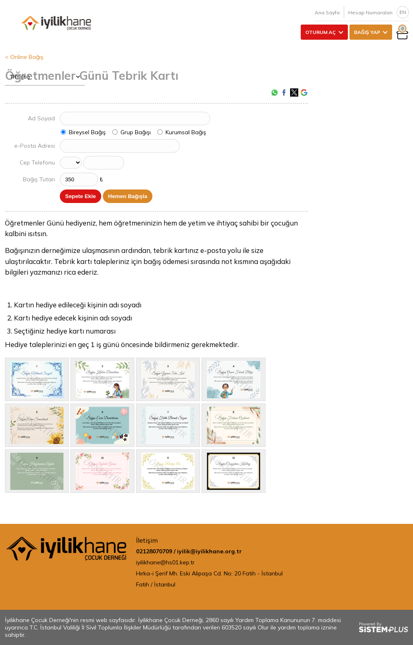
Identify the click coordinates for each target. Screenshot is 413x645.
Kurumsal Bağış (186, 132)
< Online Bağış (24, 57)
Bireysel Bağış (87, 132)
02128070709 (154, 551)
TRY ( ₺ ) (45, 77)
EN (402, 12)
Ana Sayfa (327, 12)
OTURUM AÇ (320, 32)
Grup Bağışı (135, 132)
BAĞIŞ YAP (367, 32)
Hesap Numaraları (370, 12)
